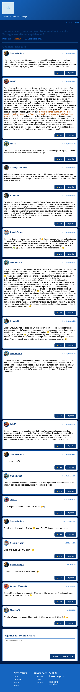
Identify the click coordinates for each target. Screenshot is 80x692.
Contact (16, 685)
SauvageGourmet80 (19, 167)
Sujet (77, 22)
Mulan (13, 144)
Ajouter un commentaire (62, 656)
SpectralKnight (17, 53)
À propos (16, 682)
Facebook (40, 676)
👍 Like (59, 73)
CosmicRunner (17, 232)
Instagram (40, 682)
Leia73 (13, 81)
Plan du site (17, 679)
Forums (13, 17)
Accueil (5, 17)
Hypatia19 (17, 39)
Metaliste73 (15, 610)
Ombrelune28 (16, 263)
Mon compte (22, 17)
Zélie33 (13, 500)
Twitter (39, 679)
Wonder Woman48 (18, 586)
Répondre (71, 73)
